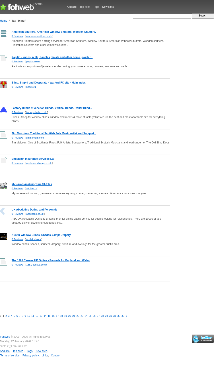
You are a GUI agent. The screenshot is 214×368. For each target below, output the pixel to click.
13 (41, 316)
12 (36, 316)
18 (61, 316)
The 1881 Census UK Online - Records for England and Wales (51, 260)
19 (65, 316)
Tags (96, 6)
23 (81, 316)
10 (28, 316)
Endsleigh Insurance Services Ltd (33, 158)
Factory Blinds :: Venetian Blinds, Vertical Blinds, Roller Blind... (52, 108)
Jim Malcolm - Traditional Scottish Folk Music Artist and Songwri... (54, 133)
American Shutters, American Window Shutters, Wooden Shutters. (54, 31)
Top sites (85, 6)
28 (102, 316)
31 (114, 316)
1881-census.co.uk (36, 264)
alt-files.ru (31, 188)
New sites (108, 6)
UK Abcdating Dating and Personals (34, 209)
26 (94, 316)
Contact (55, 355)
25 (90, 316)
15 (49, 316)
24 (86, 316)
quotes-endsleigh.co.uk (38, 163)
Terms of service (9, 355)
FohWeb (5, 336)
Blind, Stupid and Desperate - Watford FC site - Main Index (49, 82)
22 (77, 316)
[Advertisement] (81, 295)
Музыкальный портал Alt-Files (32, 184)
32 (118, 316)
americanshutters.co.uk (39, 36)
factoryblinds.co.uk (36, 112)
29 (106, 316)
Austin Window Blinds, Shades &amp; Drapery (41, 235)
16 (53, 316)
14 (45, 316)
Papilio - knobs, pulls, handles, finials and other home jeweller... (52, 57)
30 (110, 316)
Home (3, 20)
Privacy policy (31, 355)
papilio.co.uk (33, 61)
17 (57, 316)
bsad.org (31, 87)
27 (98, 316)
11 (32, 316)
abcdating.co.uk (34, 214)
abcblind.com (33, 239)
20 (69, 316)
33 (122, 316)
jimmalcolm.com (35, 137)
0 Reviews (17, 36)
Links (45, 355)
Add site (71, 6)
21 (73, 316)
